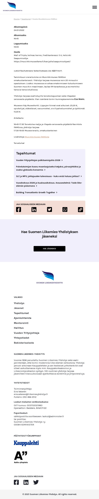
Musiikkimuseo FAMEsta (37, 137)
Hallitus (19, 328)
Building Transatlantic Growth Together (35, 192)
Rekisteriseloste (24, 343)
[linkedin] (26, 482)
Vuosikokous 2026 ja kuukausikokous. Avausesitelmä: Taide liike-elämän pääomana (49, 184)
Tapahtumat (26, 19)
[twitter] (36, 482)
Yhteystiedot (21, 338)
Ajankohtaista (22, 318)
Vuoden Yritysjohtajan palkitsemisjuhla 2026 (38, 160)
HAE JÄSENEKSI (49, 249)
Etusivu (17, 19)
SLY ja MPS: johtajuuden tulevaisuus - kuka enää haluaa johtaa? (48, 176)
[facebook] (16, 482)
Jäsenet (19, 308)
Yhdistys (19, 303)
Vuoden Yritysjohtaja (26, 333)
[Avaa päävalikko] (94, 7)
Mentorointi (21, 323)
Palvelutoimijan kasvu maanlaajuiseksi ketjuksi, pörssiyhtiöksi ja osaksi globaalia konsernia (48, 168)
